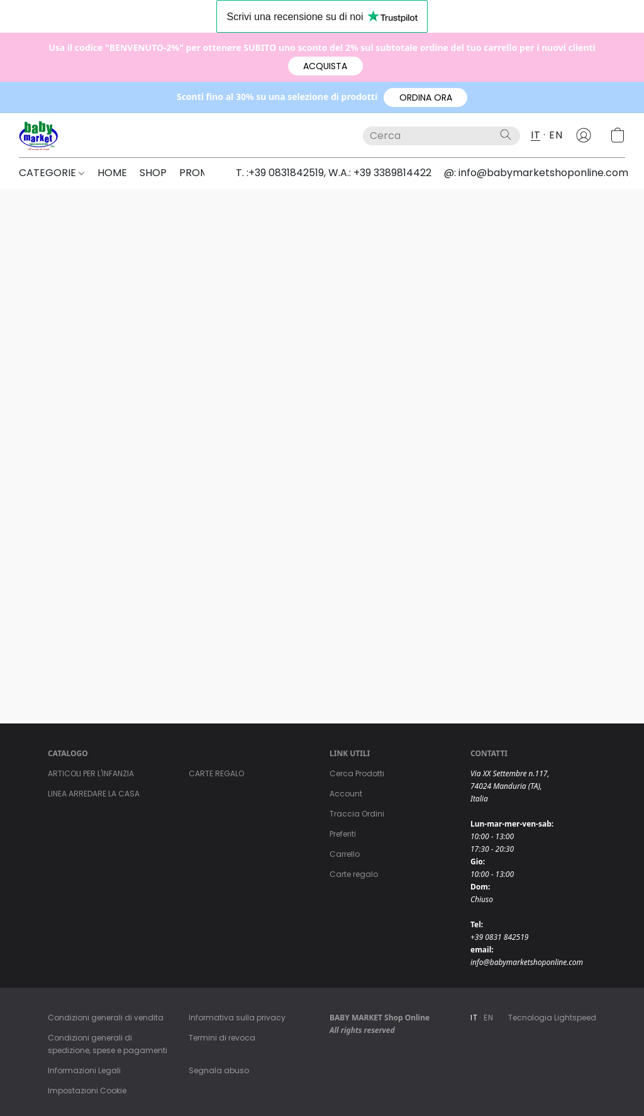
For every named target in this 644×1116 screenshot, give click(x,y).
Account (346, 793)
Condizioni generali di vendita (106, 1017)
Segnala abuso (219, 1070)
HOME (112, 172)
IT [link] (473, 1017)
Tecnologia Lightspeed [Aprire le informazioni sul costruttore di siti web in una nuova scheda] (552, 1017)
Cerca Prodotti (357, 773)
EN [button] (555, 135)
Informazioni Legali (84, 1070)
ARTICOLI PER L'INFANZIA (91, 773)
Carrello (345, 854)
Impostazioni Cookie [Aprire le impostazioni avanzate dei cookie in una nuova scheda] (87, 1090)
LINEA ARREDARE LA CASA (94, 793)
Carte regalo (354, 874)
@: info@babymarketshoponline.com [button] (536, 172)
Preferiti (343, 834)
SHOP (153, 172)
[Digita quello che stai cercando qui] (441, 135)
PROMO (202, 172)
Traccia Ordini (357, 813)
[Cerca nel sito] (505, 134)
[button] (325, 66)
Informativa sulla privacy (237, 1017)
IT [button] (535, 135)
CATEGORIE (51, 172)
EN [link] (488, 1017)
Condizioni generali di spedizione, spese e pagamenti (107, 1044)
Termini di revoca (222, 1037)
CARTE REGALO (216, 773)
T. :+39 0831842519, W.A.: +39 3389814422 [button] (333, 172)
